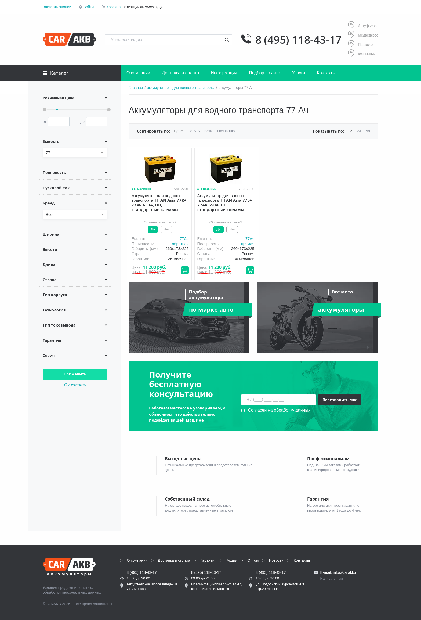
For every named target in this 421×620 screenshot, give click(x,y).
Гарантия (209, 560)
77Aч (181, 239)
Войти (88, 7)
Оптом (253, 560)
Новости (276, 560)
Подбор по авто (264, 73)
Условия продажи (58, 587)
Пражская (361, 44)
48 (368, 131)
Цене (178, 131)
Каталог (55, 73)
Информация (224, 73)
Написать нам (331, 579)
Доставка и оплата (180, 73)
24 (359, 131)
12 (350, 131)
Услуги (298, 73)
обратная (177, 244)
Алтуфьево (362, 25)
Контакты (326, 73)
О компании (138, 73)
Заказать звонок (57, 7)
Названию (226, 131)
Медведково (363, 35)
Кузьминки (361, 54)
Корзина (113, 7)
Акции (232, 560)
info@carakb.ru (345, 572)
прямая (242, 244)
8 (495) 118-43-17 (298, 39)
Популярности (200, 131)
